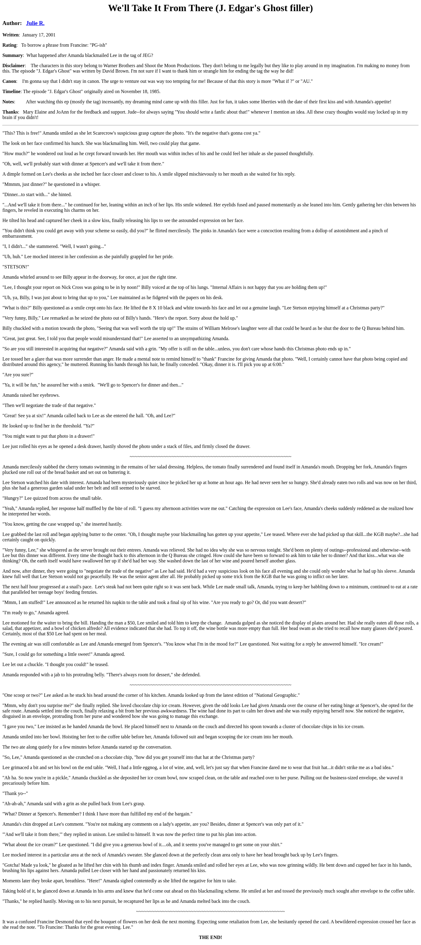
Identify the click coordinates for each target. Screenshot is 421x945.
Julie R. (35, 23)
